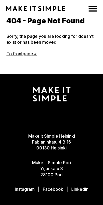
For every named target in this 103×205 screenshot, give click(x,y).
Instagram (25, 189)
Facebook (53, 189)
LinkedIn (79, 189)
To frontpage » (21, 53)
